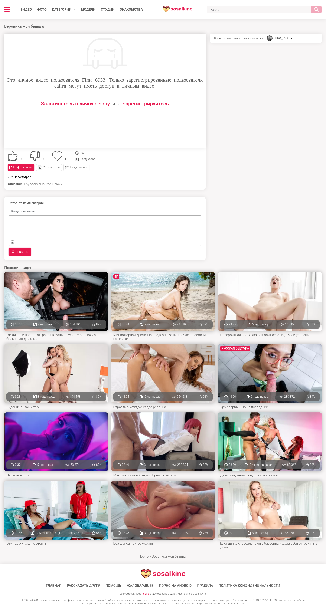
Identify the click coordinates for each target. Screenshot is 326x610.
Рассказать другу (83, 586)
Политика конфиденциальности (249, 586)
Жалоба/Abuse (140, 586)
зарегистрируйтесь (146, 104)
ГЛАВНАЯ (53, 586)
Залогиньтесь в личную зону (75, 104)
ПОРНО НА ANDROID (175, 586)
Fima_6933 (282, 38)
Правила (205, 586)
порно (145, 593)
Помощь (113, 586)
